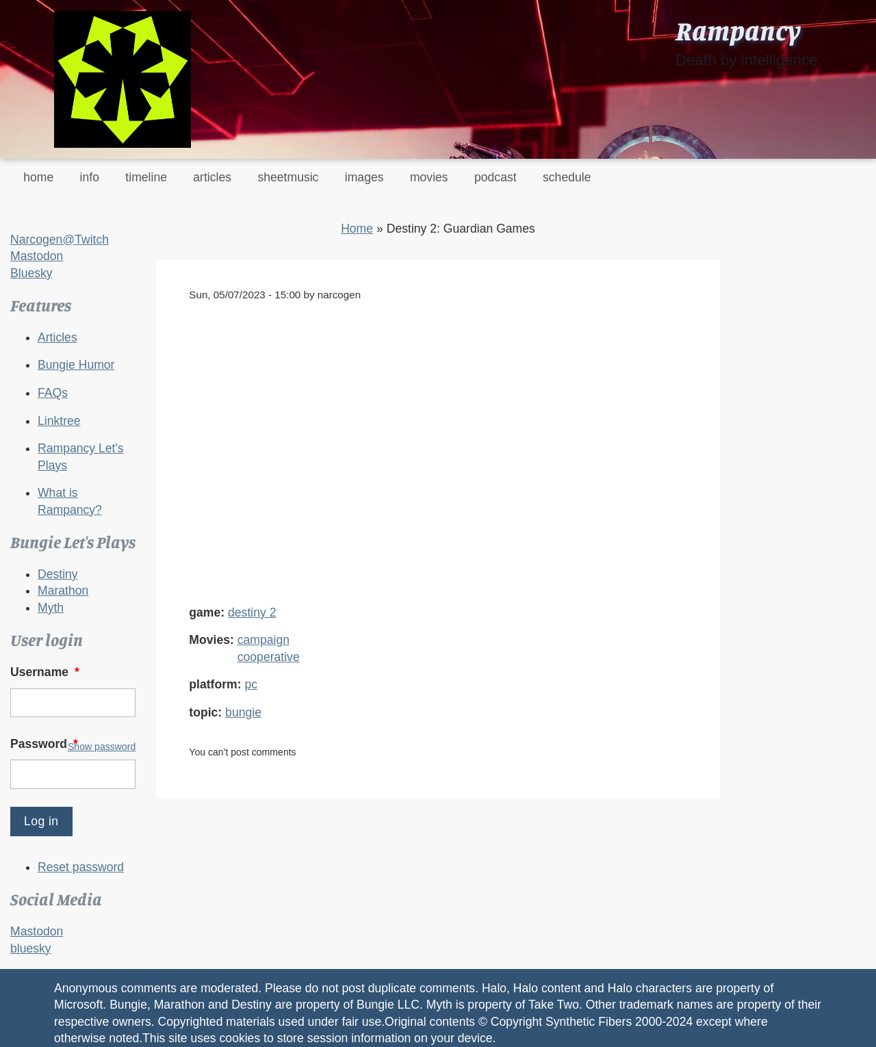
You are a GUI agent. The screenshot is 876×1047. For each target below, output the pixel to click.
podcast (495, 177)
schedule (567, 177)
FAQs (53, 393)
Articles (57, 337)
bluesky (30, 948)
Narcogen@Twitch (59, 239)
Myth (51, 608)
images (364, 177)
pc (250, 684)
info (89, 177)
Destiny (58, 574)
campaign (263, 640)
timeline (146, 177)
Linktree (59, 421)
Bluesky (31, 273)
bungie (243, 712)
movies (429, 177)
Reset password (81, 867)
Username (46, 672)
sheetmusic (287, 177)
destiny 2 (252, 612)
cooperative (268, 657)
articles (212, 177)
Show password (102, 746)
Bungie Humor (76, 365)
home (38, 177)
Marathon (63, 590)
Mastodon (36, 256)
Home (357, 228)
